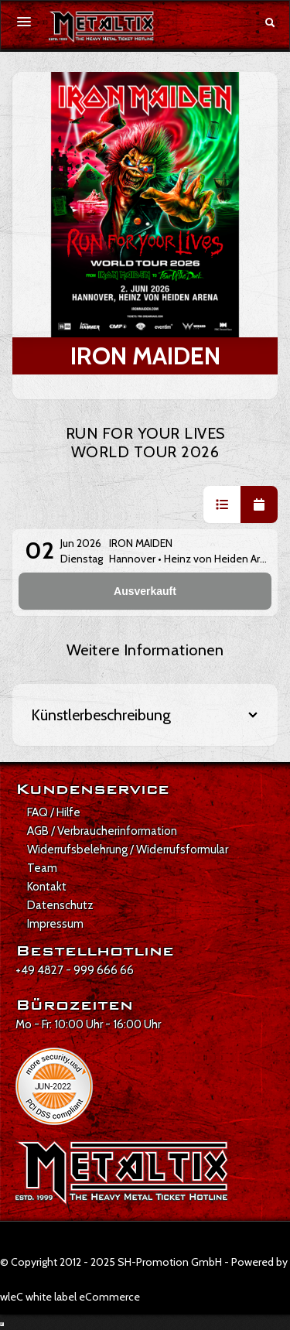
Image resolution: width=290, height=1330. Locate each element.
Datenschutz (60, 905)
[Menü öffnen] (24, 21)
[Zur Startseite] (101, 27)
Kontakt (47, 887)
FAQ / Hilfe (53, 812)
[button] (222, 504)
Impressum (55, 924)
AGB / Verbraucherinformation (102, 831)
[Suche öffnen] (270, 22)
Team (42, 868)
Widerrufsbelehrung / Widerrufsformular (127, 849)
